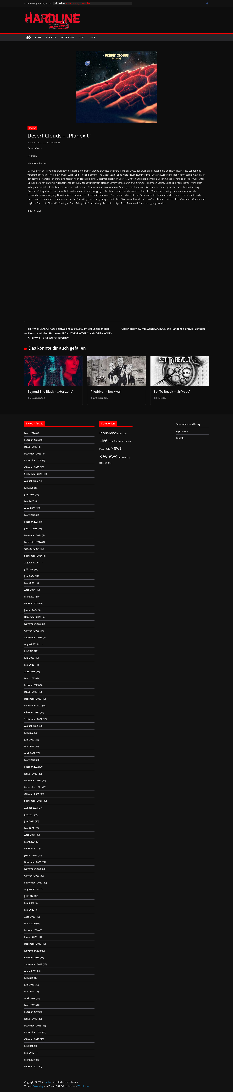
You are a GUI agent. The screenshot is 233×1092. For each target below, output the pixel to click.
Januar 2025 (30, 528)
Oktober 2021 (31, 794)
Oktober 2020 (31, 875)
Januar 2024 (30, 610)
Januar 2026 (30, 446)
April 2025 (29, 508)
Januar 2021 (30, 855)
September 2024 (33, 555)
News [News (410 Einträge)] (116, 448)
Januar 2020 (30, 937)
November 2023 (33, 623)
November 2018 (33, 1032)
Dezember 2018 (32, 1025)
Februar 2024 (31, 603)
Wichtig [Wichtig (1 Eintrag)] (108, 463)
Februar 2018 (31, 1066)
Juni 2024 (29, 576)
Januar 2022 (30, 773)
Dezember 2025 (32, 453)
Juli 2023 (28, 651)
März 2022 (30, 759)
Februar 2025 (31, 521)
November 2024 (33, 542)
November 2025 (33, 460)
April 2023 (29, 671)
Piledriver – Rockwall (106, 391)
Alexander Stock (52, 142)
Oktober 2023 (31, 630)
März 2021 (30, 841)
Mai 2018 (29, 1052)
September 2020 (33, 882)
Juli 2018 (28, 1045)
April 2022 (29, 753)
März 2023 (30, 678)
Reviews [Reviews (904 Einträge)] (108, 456)
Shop (92, 37)
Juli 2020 (28, 896)
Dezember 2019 (32, 943)
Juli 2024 (28, 569)
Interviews (67, 37)
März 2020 (30, 923)
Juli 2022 (28, 732)
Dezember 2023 (32, 616)
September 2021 (33, 800)
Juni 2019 (29, 984)
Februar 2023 (31, 685)
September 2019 (33, 964)
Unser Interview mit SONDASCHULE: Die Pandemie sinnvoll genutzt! (165, 329)
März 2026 (30, 433)
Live (81, 37)
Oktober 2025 (31, 467)
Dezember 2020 (32, 862)
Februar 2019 (31, 1011)
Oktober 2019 (31, 957)
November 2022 (33, 705)
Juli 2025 (28, 487)
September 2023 (33, 637)
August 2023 (31, 644)
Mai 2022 (29, 746)
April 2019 (29, 998)
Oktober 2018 (31, 1039)
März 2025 (30, 514)
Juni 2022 (29, 739)
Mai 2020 (29, 909)
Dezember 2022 (32, 698)
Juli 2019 (28, 977)
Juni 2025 (29, 494)
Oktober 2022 (31, 712)
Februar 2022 (31, 766)
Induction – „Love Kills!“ (78, 3)
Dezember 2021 (32, 780)
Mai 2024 (29, 582)
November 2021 (33, 787)
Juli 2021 (28, 814)
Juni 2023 (29, 657)
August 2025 (31, 480)
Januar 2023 (30, 691)
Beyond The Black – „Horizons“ (50, 391)
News (38, 37)
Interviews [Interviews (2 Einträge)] (122, 433)
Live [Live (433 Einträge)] (103, 440)
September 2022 (33, 719)
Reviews (51, 37)
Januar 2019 (30, 1018)
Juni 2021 (29, 821)
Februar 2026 (31, 439)
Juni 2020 (29, 902)
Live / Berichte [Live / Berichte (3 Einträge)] (115, 441)
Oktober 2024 (31, 548)
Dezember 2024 (32, 535)
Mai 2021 (29, 828)
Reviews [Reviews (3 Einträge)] (122, 457)
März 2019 (30, 1005)
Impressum (182, 431)
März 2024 (30, 596)
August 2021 (31, 807)
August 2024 (31, 562)
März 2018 (30, 1059)
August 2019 (31, 971)
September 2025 (33, 473)
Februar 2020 (31, 930)
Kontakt (180, 437)
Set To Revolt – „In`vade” (172, 391)
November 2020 (33, 868)
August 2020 (31, 889)
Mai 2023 (29, 664)
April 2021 (29, 834)
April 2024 (29, 589)
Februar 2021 (31, 848)
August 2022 (31, 725)
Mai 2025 (29, 501)
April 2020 (29, 916)
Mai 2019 (29, 991)
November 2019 (33, 950)
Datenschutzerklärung (188, 424)
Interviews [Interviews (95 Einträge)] (108, 432)
